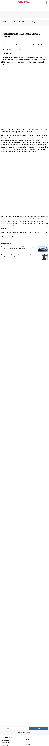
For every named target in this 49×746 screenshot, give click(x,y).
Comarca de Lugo (31, 232)
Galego (28, 732)
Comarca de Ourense (42, 232)
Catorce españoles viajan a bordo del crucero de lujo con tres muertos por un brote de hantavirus (18, 247)
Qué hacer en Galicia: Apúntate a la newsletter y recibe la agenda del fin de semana (25, 22)
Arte (10, 232)
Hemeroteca (4, 745)
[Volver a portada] (24, 2)
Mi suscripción (5, 740)
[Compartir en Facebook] (10, 53)
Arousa (28, 744)
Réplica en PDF (5, 742)
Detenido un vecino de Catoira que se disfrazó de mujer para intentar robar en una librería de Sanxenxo (19, 256)
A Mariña (28, 742)
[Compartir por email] (7, 53)
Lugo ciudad (15, 232)
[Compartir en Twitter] (14, 53)
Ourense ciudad (23, 232)
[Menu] (2, 2)
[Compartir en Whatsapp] (4, 53)
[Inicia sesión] (46, 2)
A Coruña (28, 739)
